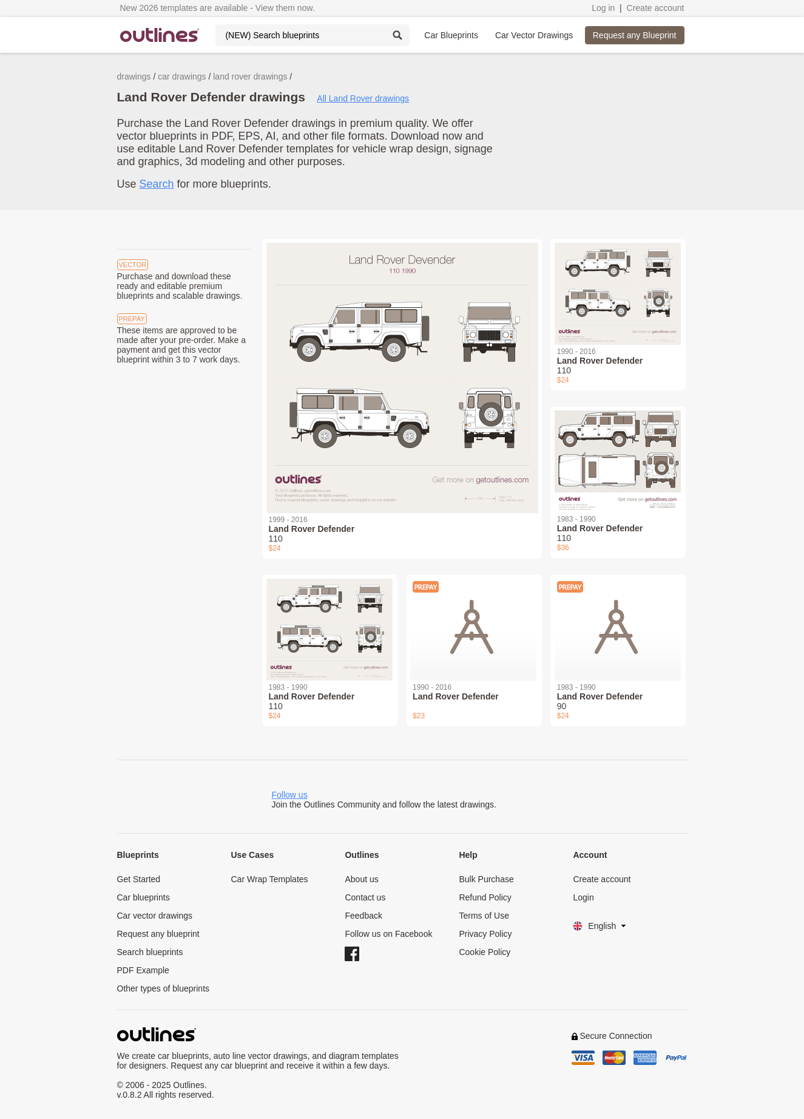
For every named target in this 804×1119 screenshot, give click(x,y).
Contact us (365, 897)
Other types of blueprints (163, 988)
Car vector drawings (155, 915)
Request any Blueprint (635, 35)
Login (583, 897)
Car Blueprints (451, 35)
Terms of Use (483, 915)
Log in (603, 8)
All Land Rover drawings (363, 98)
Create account (655, 8)
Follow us (290, 795)
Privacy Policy (485, 934)
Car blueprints (143, 897)
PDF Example (143, 970)
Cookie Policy (484, 952)
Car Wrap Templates (269, 879)
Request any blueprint (158, 934)
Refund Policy (485, 897)
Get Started (139, 879)
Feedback (363, 915)
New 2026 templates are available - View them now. (217, 8)
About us (361, 879)
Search (157, 184)
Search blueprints (150, 952)
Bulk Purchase (486, 879)
